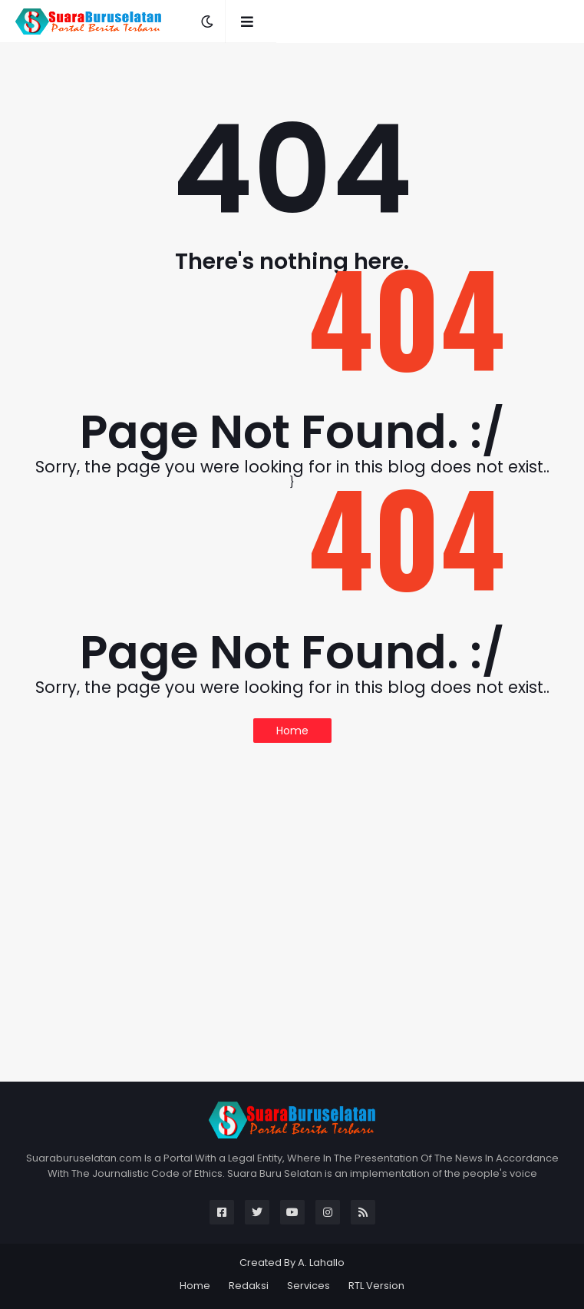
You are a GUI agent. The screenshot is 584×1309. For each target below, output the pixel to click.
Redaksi (249, 1285)
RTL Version (376, 1285)
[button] (207, 21)
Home (292, 730)
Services (308, 1285)
